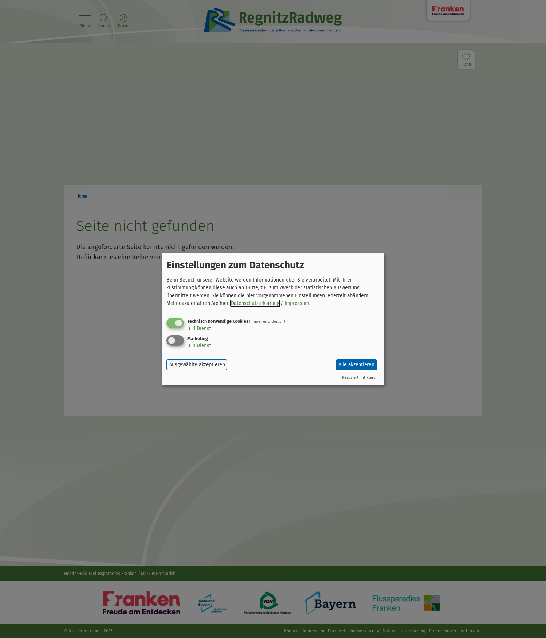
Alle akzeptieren (356, 365)
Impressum (296, 303)
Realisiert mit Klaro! (359, 377)
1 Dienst (199, 328)
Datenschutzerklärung (255, 303)
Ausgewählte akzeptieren (197, 365)
